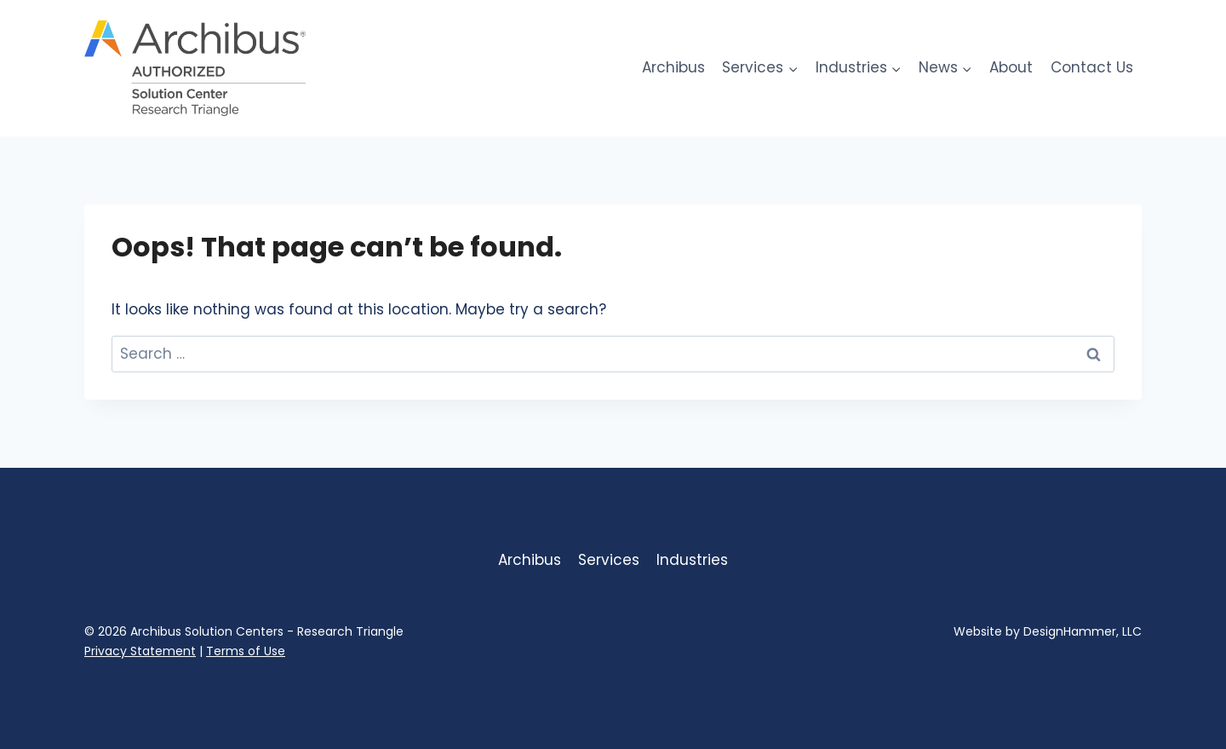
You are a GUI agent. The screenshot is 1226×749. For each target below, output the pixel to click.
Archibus (673, 67)
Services (608, 560)
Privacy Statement (140, 651)
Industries (692, 560)
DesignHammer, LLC (1082, 631)
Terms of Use (245, 651)
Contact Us (1092, 67)
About (1011, 67)
